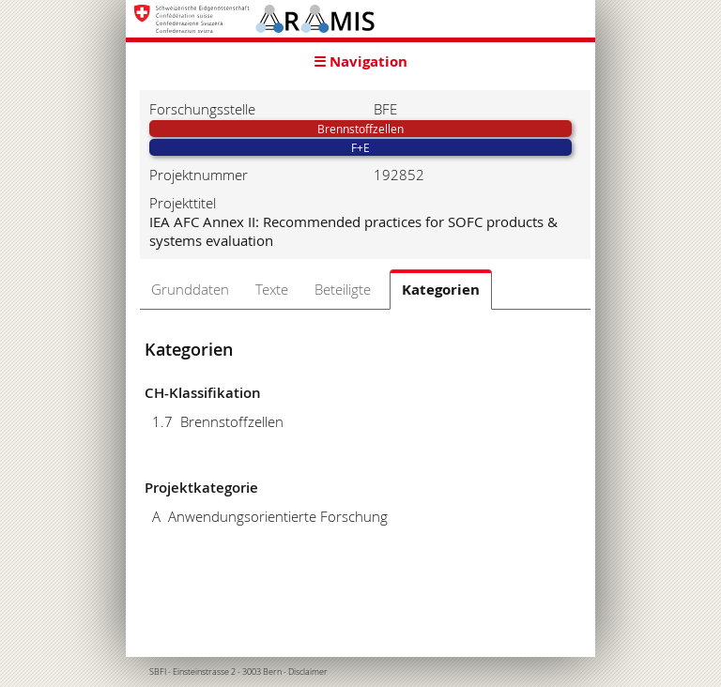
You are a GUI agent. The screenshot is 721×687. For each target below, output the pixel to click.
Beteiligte (342, 289)
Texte (271, 289)
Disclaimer (308, 672)
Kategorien (441, 289)
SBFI (157, 672)
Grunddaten (190, 289)
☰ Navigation (360, 61)
